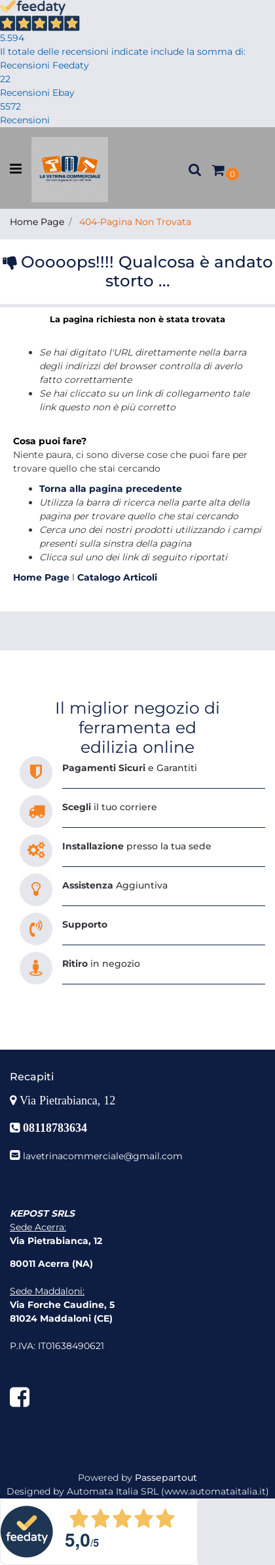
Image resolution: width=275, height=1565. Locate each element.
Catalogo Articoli (117, 577)
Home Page (37, 222)
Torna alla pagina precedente (110, 488)
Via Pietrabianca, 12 (69, 1100)
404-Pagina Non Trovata (135, 222)
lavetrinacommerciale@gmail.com (103, 1156)
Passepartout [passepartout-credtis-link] (166, 1477)
